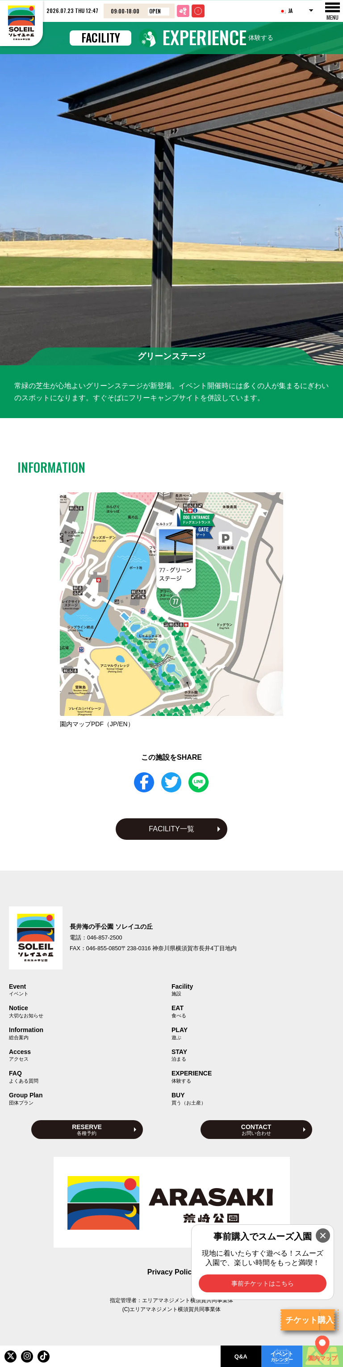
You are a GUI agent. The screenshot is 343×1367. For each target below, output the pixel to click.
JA (286, 10)
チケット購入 (309, 1320)
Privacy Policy (171, 1272)
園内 (97, 724)
